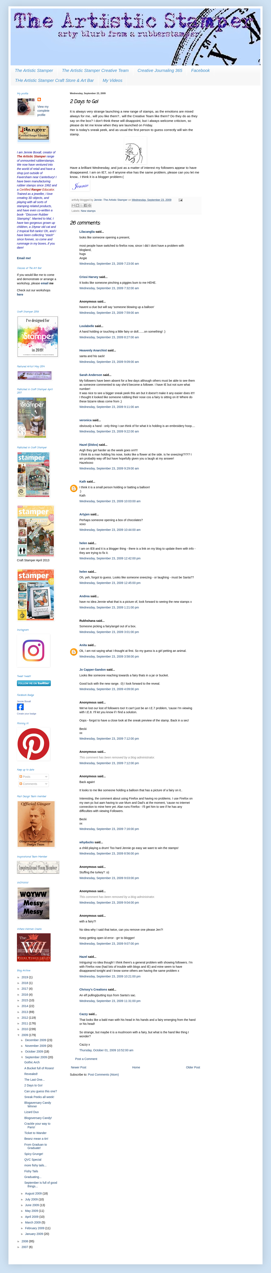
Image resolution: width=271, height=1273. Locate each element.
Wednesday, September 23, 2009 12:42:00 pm (110, 558)
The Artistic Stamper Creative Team (95, 70)
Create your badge (26, 713)
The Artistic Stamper (34, 70)
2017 (25, 988)
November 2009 (36, 1045)
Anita (83, 645)
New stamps (88, 210)
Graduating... (32, 1177)
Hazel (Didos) (88, 444)
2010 (25, 1029)
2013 (25, 1012)
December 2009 (36, 1040)
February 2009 (35, 1228)
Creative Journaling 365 (160, 70)
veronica (85, 420)
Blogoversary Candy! (38, 1118)
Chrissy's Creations (93, 989)
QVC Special (32, 1159)
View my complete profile (43, 111)
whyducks (86, 842)
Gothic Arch (32, 1062)
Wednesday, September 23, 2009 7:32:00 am (109, 288)
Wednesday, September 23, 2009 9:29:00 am (109, 468)
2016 (25, 994)
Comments (28, 784)
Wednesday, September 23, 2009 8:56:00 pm (109, 853)
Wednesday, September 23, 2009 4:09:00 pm (109, 689)
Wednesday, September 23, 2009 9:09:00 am (109, 361)
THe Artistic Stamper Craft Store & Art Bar (54, 80)
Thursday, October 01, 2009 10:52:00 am (106, 1050)
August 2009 (34, 1193)
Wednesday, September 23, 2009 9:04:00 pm (109, 902)
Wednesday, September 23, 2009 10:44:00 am (110, 529)
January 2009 (34, 1234)
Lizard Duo (31, 1112)
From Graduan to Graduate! (35, 1146)
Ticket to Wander (35, 1133)
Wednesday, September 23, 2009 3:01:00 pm (109, 632)
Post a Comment (86, 1059)
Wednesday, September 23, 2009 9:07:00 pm (109, 943)
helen (83, 543)
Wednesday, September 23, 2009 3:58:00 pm (109, 656)
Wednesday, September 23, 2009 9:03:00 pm (109, 878)
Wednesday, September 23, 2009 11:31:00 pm (110, 1001)
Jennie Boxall (24, 701)
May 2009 (32, 1210)
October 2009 (34, 1051)
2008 (25, 1241)
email (45, 283)
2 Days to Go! (33, 1085)
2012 (25, 1017)
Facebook (200, 70)
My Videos (112, 80)
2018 (25, 983)
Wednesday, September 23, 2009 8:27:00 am (109, 337)
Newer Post (78, 1067)
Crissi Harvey (88, 277)
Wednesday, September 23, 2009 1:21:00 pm (109, 607)
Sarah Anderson (90, 375)
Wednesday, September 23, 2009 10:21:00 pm (110, 976)
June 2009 (32, 1205)
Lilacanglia (87, 231)
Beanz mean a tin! (36, 1138)
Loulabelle (86, 326)
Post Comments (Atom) (103, 1074)
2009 (25, 1035)
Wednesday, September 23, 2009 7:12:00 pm (109, 738)
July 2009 (32, 1199)
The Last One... (34, 1079)
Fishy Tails (31, 1171)
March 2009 (33, 1222)
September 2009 (36, 1057)
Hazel (83, 956)
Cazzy (83, 1014)
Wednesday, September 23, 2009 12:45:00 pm (110, 583)
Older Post (193, 1067)
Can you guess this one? (40, 1091)
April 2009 (32, 1216)
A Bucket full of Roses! (39, 1068)
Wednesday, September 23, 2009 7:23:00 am (109, 263)
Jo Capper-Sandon (92, 669)
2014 (25, 1006)
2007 (25, 1247)
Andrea (84, 596)
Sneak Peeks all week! (39, 1097)
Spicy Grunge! (33, 1154)
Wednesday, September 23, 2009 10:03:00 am (110, 501)
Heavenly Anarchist (93, 350)
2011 (25, 1023)
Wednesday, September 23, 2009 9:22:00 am (109, 431)
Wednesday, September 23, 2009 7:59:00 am (109, 312)
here (20, 294)
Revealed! (31, 1074)
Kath (82, 481)
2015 (25, 1000)
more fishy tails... (35, 1165)
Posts (24, 776)
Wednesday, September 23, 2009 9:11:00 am (109, 407)
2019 (25, 977)
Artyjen (84, 514)
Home (136, 1067)
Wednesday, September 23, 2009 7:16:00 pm (109, 829)
